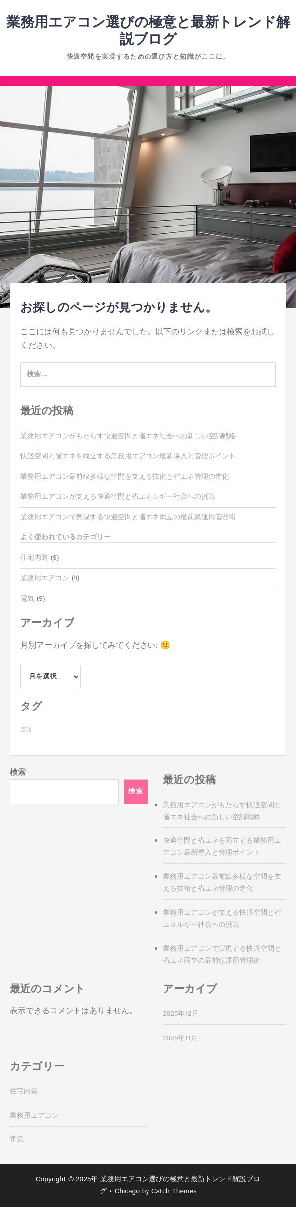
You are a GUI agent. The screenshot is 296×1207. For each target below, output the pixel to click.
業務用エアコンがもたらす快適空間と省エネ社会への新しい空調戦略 (128, 436)
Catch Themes (174, 1191)
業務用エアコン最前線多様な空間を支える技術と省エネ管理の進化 (124, 477)
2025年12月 (181, 1014)
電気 (27, 599)
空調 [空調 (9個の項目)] (25, 730)
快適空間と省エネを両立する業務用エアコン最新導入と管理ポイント (128, 456)
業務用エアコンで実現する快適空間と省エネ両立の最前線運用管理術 (128, 517)
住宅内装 (34, 558)
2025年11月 (180, 1038)
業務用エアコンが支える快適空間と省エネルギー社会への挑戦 (117, 497)
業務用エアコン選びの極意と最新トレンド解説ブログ (148, 31)
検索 (18, 772)
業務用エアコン (44, 578)
